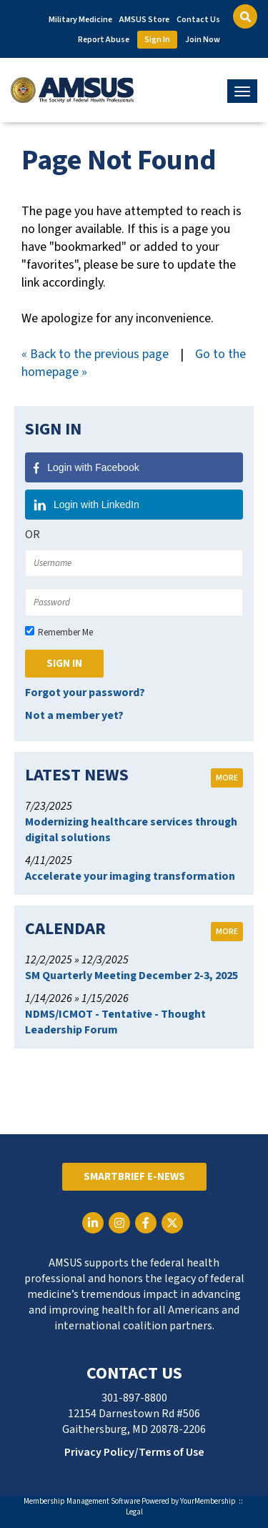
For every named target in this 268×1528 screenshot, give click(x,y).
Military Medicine (80, 20)
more (227, 778)
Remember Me (65, 632)
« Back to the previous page (95, 354)
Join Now (202, 40)
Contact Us (198, 20)
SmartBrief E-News (134, 1176)
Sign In (157, 40)
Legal (134, 1512)
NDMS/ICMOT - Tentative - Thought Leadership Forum (115, 1022)
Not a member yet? (74, 715)
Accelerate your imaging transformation (130, 876)
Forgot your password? (85, 692)
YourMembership (208, 1501)
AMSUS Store (144, 20)
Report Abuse (103, 40)
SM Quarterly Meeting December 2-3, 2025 (131, 975)
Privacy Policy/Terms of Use (134, 1452)
